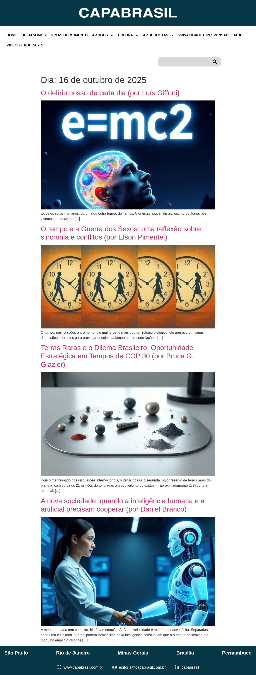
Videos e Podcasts (25, 45)
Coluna (128, 35)
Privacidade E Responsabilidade (210, 35)
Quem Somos (33, 35)
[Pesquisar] (215, 61)
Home (12, 35)
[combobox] (184, 61)
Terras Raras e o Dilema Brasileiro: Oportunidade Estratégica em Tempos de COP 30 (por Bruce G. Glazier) (117, 356)
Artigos (103, 35)
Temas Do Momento (69, 35)
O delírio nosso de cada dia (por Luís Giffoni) (110, 93)
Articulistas (158, 35)
